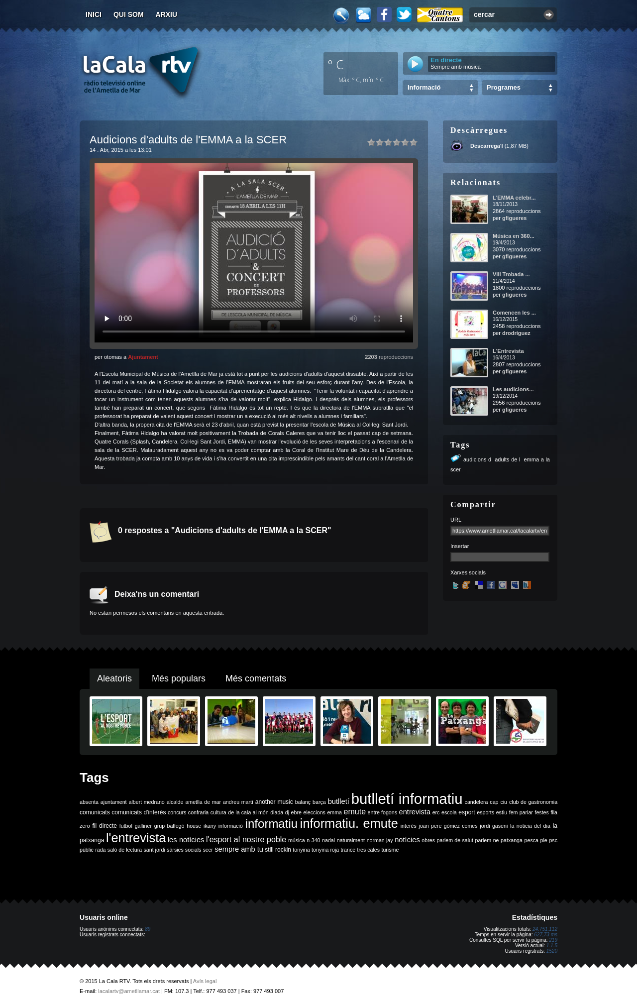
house (194, 826)
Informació (424, 87)
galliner (143, 826)
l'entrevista (136, 838)
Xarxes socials (468, 572)
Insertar (459, 546)
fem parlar (521, 812)
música (296, 840)
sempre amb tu (238, 849)
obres (428, 840)
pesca (531, 840)
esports (485, 812)
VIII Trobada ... (511, 274)
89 (147, 929)
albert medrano (147, 802)
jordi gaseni (494, 826)
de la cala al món (248, 812)
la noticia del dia (530, 826)
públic (87, 850)
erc (436, 812)
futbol (125, 826)
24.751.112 (544, 929)
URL (455, 520)
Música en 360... (513, 236)
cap (494, 802)
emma (334, 812)
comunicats (95, 812)
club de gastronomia (533, 802)
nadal (328, 840)
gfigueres (514, 218)
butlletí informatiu (407, 798)
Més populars (179, 678)
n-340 (313, 840)
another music (274, 801)
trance (348, 850)
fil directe (105, 825)
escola (449, 812)
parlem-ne (487, 840)
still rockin (278, 849)
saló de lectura (124, 850)
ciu (503, 802)
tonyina (301, 850)
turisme (390, 850)
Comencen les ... (514, 313)
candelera (476, 802)
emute (355, 811)
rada (100, 850)
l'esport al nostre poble (246, 839)
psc (553, 840)
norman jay (380, 840)
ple (543, 840)
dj (287, 812)
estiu (502, 812)
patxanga (512, 840)
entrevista (415, 812)
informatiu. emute (349, 823)
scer (208, 850)
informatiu (271, 823)
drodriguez (516, 333)
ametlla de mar (203, 802)
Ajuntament (143, 357)
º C (336, 64)
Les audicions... (513, 389)
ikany (210, 826)
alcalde (175, 802)
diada (276, 812)
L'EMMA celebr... (514, 198)
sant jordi (154, 850)
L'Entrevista (508, 351)
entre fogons (382, 812)
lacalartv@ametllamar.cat (129, 991)
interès (409, 826)
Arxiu (167, 14)
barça (319, 802)
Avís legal (205, 981)
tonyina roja (325, 850)
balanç (303, 802)
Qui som (128, 14)
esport (466, 812)
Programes (504, 87)
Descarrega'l (486, 146)
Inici (94, 14)
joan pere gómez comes (448, 826)
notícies (407, 840)
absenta (89, 802)
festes (541, 812)
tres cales (368, 850)
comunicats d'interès (138, 812)
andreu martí (238, 802)
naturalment (351, 840)
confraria (198, 812)
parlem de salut (455, 840)
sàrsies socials (184, 850)
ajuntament (114, 802)
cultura (218, 812)
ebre (296, 812)
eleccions (314, 812)
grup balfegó (169, 826)
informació (230, 826)
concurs (177, 812)
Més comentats (255, 678)
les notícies (186, 840)
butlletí (338, 801)
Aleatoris (114, 678)
